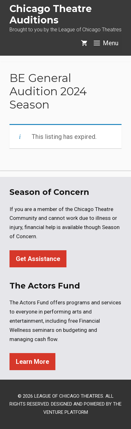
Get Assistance (38, 259)
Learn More (32, 361)
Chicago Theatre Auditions (50, 14)
